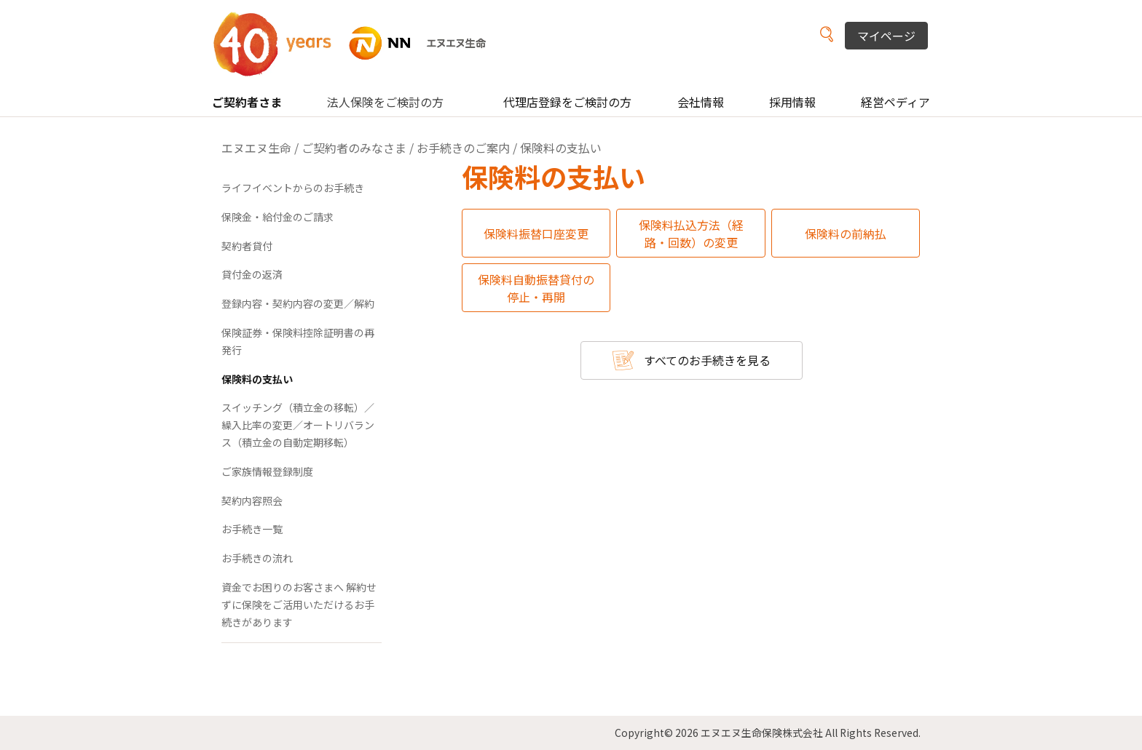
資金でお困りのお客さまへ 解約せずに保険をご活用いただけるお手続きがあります (299, 604)
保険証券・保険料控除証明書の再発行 (297, 341)
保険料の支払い (257, 379)
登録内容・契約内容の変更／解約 (297, 303)
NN (358, 43)
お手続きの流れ (257, 558)
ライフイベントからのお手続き (292, 187)
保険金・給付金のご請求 (277, 217)
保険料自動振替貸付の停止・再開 (536, 288)
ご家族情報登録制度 (267, 471)
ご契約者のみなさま (354, 147)
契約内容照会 (252, 500)
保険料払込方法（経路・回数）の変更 (691, 233)
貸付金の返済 (252, 274)
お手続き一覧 (252, 529)
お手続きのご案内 (463, 147)
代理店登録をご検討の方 (567, 102)
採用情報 (792, 102)
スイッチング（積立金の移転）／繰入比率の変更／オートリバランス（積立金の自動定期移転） (297, 425)
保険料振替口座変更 (536, 233)
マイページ (886, 35)
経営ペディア (895, 102)
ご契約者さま (247, 102)
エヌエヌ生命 (256, 147)
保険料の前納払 (845, 233)
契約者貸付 (246, 246)
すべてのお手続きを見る (707, 360)
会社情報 (700, 102)
